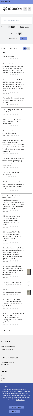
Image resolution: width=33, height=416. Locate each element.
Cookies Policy (20, 400)
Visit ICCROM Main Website (10, 2)
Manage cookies (16, 407)
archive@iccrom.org (8, 346)
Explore (3, 381)
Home (3, 376)
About (3, 378)
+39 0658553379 (7, 349)
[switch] (11, 27)
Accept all (14, 411)
